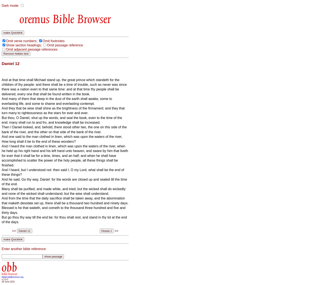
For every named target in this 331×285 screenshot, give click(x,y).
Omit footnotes (54, 41)
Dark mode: (10, 5)
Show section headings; (24, 45)
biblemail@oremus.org (13, 277)
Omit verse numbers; (21, 41)
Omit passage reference (65, 45)
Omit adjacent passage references (32, 49)
